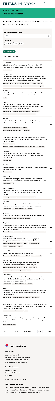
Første (5, 331)
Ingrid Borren (24, 360)
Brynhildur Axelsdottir (20, 362)
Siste (50, 331)
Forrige (16, 331)
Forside (5, 10)
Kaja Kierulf (15, 355)
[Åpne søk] (45, 3)
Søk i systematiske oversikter (13, 32)
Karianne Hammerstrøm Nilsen (21, 357)
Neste (40, 331)
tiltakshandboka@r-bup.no (18, 379)
